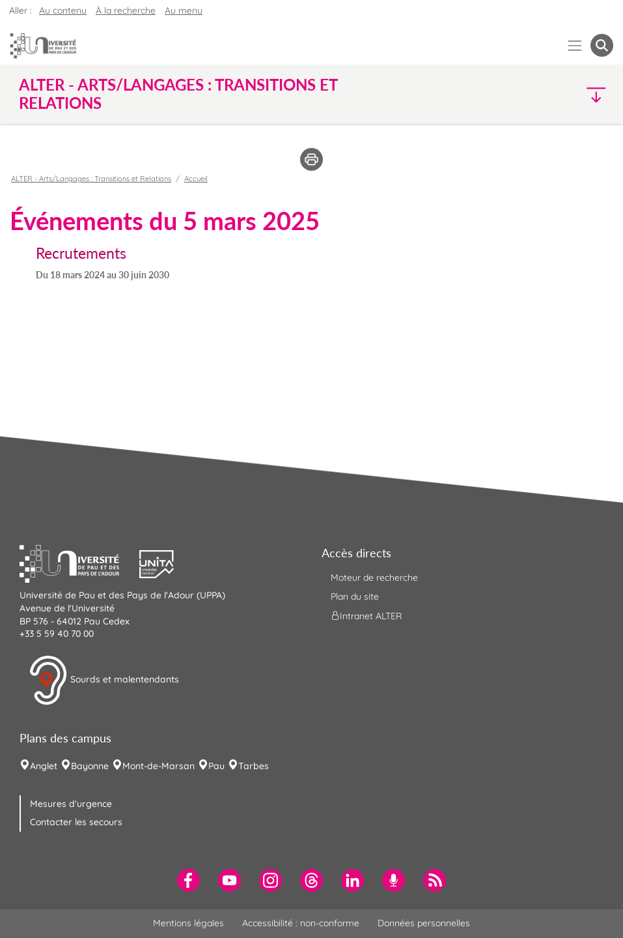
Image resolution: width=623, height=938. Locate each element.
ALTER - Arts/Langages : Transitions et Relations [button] (178, 94)
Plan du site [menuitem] (355, 596)
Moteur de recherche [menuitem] (374, 577)
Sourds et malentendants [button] (104, 680)
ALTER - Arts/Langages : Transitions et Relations (91, 178)
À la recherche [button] (126, 10)
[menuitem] (188, 880)
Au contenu (63, 10)
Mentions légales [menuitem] (188, 923)
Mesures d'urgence (71, 804)
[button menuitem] (601, 45)
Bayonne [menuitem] (90, 766)
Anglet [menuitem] (43, 766)
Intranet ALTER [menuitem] (366, 616)
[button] (540, 94)
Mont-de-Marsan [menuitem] (158, 766)
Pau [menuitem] (216, 766)
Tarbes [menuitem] (253, 766)
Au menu (183, 10)
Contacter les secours (76, 822)
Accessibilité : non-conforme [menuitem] (300, 923)
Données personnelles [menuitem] (424, 923)
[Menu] (575, 45)
